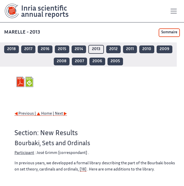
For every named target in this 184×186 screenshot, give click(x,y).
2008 (61, 61)
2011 (130, 49)
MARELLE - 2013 (22, 32)
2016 (45, 49)
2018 (11, 49)
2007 (79, 61)
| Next (60, 113)
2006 (97, 61)
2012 (113, 49)
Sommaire (169, 32)
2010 (146, 49)
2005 (115, 61)
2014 (79, 49)
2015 (62, 49)
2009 (164, 49)
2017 (28, 49)
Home (44, 113)
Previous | (25, 113)
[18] (83, 169)
